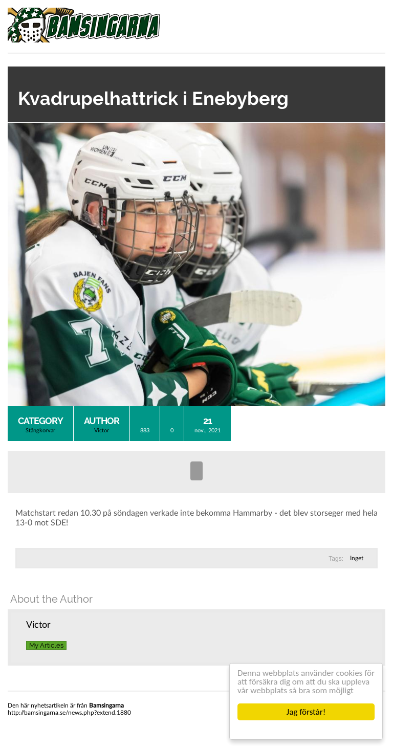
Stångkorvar (40, 430)
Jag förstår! (306, 712)
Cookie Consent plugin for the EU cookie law (306, 729)
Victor (101, 430)
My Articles (46, 645)
